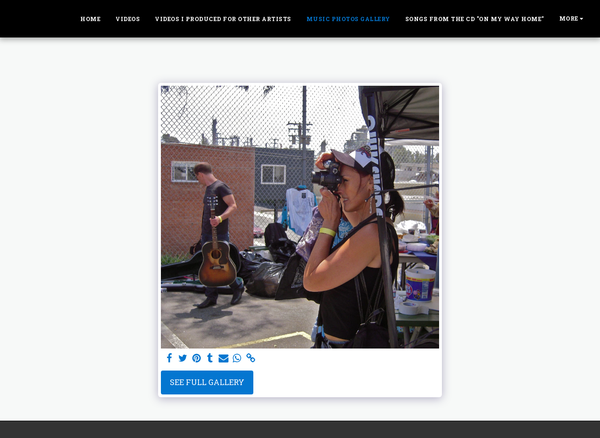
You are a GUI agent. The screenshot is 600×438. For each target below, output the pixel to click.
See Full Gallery (207, 382)
